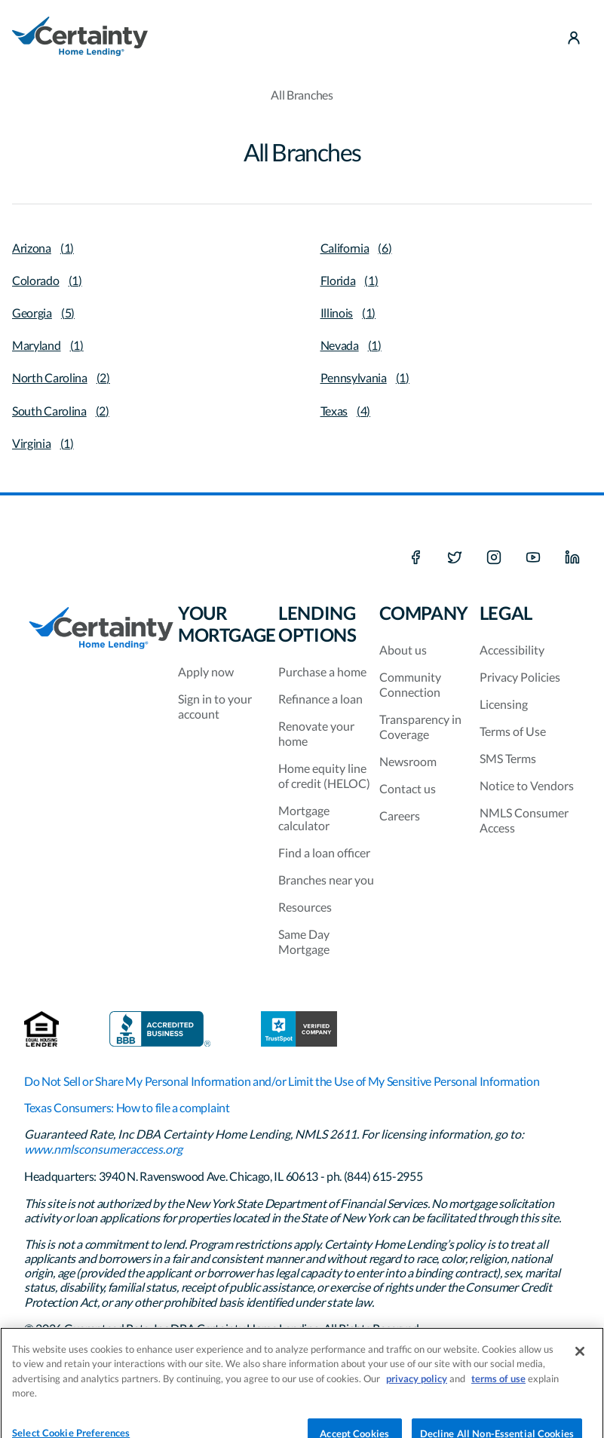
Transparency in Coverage (420, 726)
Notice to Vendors (527, 785)
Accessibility (512, 649)
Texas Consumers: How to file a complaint (127, 1107)
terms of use (498, 1387)
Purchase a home (322, 671)
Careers (399, 815)
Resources (305, 907)
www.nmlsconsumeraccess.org (103, 1149)
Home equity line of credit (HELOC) (324, 775)
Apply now (206, 671)
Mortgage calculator (304, 817)
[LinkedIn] (572, 558)
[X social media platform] (454, 558)
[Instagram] (493, 558)
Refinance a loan (320, 698)
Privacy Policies (520, 677)
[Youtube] (533, 558)
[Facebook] (415, 558)
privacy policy (416, 1387)
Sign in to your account (215, 706)
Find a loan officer (324, 852)
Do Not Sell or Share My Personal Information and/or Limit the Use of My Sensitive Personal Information (281, 1081)
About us (403, 649)
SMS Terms (508, 758)
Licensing (504, 704)
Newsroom (408, 761)
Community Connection (410, 684)
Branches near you (326, 879)
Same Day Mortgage (304, 941)
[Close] (579, 1360)
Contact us (407, 788)
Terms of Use (513, 731)
